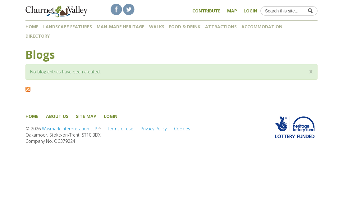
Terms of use (120, 129)
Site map (86, 116)
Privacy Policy (154, 129)
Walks (156, 27)
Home (32, 27)
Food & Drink (184, 27)
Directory (39, 36)
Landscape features (67, 27)
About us (57, 116)
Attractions (221, 27)
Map (232, 11)
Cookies (182, 129)
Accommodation (261, 27)
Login (250, 11)
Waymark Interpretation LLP (71, 129)
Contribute (206, 11)
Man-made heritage (120, 27)
